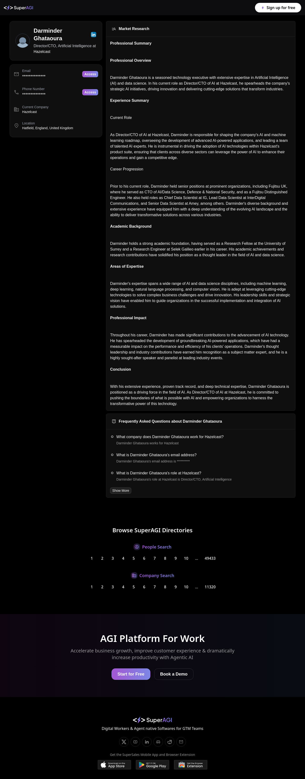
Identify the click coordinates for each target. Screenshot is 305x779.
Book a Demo (174, 674)
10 (186, 558)
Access (90, 74)
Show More (120, 490)
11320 (210, 586)
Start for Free (130, 674)
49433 (210, 558)
